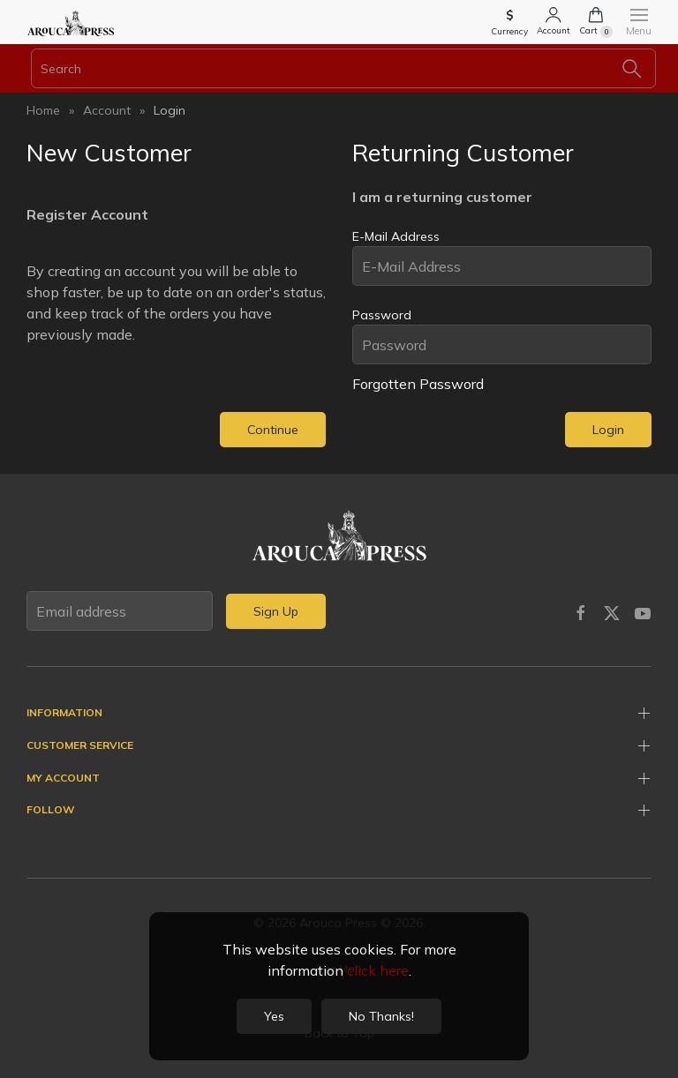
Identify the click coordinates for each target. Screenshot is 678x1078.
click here (378, 970)
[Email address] (119, 611)
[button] (509, 24)
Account (107, 110)
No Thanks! (381, 1016)
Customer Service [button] (79, 745)
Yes (274, 1016)
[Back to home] (70, 22)
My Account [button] (63, 777)
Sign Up (275, 611)
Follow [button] (50, 809)
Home (43, 110)
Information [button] (64, 712)
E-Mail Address (396, 236)
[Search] (343, 68)
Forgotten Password (418, 384)
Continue (272, 430)
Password (381, 315)
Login (169, 110)
